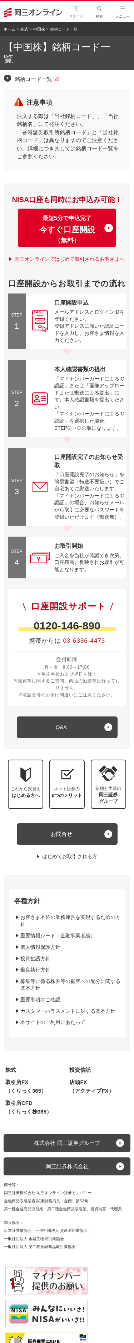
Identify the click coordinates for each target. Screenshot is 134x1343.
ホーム (9, 29)
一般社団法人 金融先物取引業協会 (34, 1239)
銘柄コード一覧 (37, 79)
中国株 (39, 29)
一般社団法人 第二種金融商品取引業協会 (40, 1246)
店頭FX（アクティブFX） (91, 1086)
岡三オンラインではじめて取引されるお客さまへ (70, 259)
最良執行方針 (35, 970)
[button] (108, 784)
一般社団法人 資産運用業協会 (61, 1230)
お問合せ (61, 834)
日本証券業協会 (17, 1230)
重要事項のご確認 (40, 999)
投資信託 (80, 1070)
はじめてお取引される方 (69, 856)
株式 (24, 29)
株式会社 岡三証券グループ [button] (67, 1143)
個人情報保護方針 (40, 947)
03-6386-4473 (84, 640)
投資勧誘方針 (35, 958)
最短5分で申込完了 (67, 229)
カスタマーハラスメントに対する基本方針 (67, 1011)
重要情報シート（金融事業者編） (57, 935)
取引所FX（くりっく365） (25, 1086)
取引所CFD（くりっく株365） (28, 1107)
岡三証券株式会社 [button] (67, 1166)
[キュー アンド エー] (67, 727)
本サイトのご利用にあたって (52, 1022)
